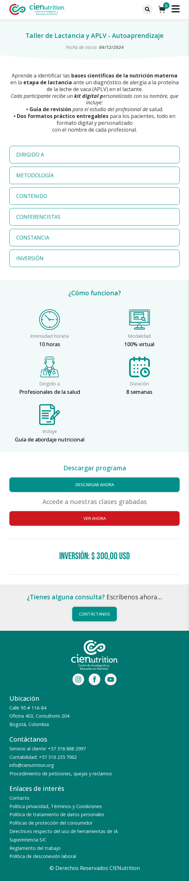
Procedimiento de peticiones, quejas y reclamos (60, 773)
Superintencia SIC (27, 840)
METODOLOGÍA (35, 175)
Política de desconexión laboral (42, 856)
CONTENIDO (31, 196)
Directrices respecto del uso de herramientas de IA (63, 831)
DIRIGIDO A (30, 154)
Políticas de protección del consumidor (51, 823)
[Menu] (147, 9)
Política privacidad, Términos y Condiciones (55, 806)
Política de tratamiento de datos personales (56, 814)
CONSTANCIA (32, 237)
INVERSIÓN (30, 258)
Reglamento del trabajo (35, 848)
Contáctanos (94, 614)
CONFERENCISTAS (38, 216)
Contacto (19, 798)
